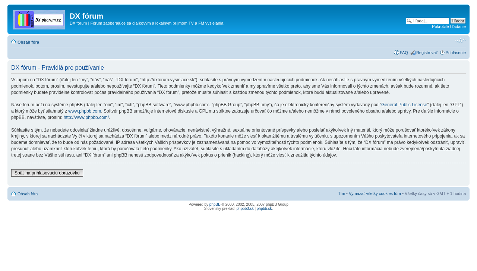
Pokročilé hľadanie (449, 26)
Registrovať (426, 52)
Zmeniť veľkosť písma (460, 40)
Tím (341, 193)
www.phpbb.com (84, 111)
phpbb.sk (264, 209)
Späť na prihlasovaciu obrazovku (47, 173)
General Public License (404, 104)
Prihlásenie (456, 52)
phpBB (215, 204)
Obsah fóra (28, 42)
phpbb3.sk (245, 209)
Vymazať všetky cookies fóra (375, 193)
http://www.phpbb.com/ (86, 117)
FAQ (404, 52)
